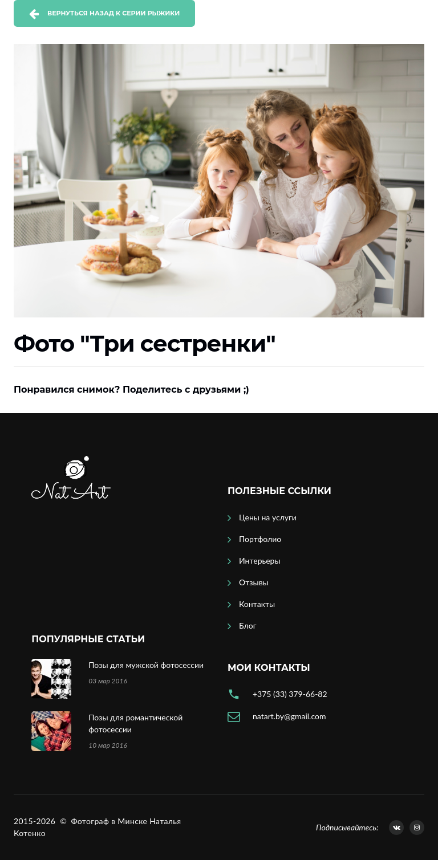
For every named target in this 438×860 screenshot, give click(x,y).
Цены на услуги (268, 517)
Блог (247, 625)
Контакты (257, 604)
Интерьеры (260, 560)
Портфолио (260, 539)
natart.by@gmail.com (289, 716)
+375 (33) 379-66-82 (290, 694)
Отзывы (254, 582)
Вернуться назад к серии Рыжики (113, 13)
